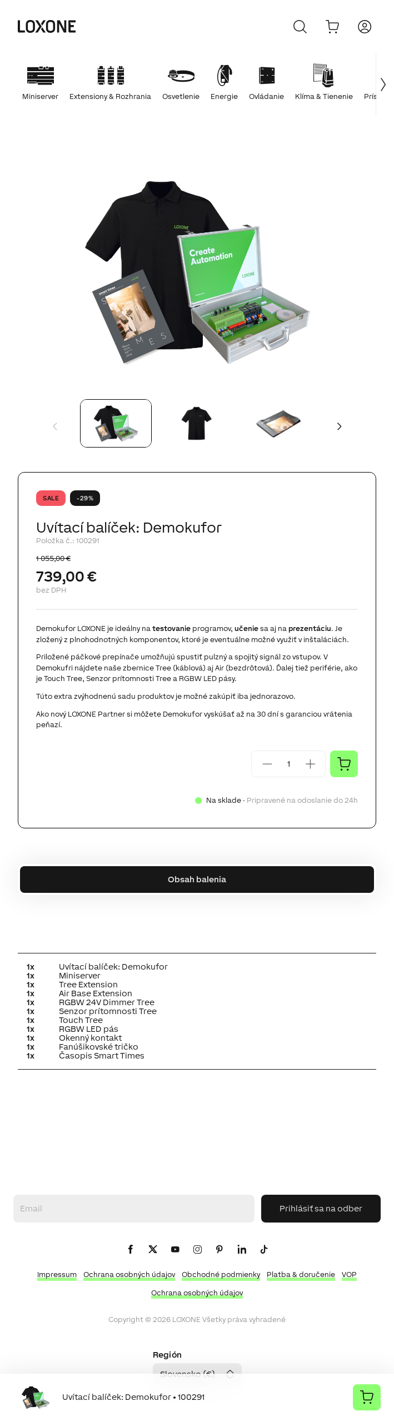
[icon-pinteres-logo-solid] (219, 1250)
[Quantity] (288, 763)
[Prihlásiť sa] (364, 27)
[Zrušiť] (300, 27)
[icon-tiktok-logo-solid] (264, 1250)
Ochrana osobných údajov (129, 1274)
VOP (349, 1274)
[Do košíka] (332, 27)
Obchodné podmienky (221, 1274)
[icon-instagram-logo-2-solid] (197, 1250)
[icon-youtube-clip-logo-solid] (175, 1250)
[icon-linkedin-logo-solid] (241, 1250)
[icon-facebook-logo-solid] (130, 1250)
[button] (197, 270)
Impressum (57, 1274)
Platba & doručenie (301, 1274)
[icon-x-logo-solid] (152, 1250)
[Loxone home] (47, 26)
